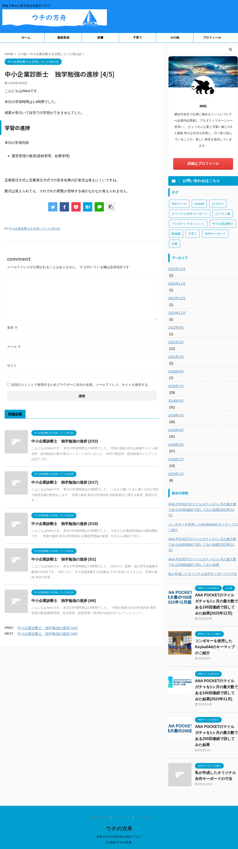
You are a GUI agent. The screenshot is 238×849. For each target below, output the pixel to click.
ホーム (25, 37)
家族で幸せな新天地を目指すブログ (119, 836)
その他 (174, 37)
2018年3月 (176, 444)
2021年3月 (176, 342)
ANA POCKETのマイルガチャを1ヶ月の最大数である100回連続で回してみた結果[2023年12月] (202, 509)
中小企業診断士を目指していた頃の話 (34, 228)
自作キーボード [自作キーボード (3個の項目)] (215, 233)
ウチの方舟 (119, 829)
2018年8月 (176, 371)
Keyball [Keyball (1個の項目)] (199, 203)
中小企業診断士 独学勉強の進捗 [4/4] (47, 628)
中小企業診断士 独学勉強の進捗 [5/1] (63, 559)
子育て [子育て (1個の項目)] (192, 233)
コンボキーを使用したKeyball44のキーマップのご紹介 (203, 527)
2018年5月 (176, 415)
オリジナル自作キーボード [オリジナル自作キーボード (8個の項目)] (190, 213)
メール (14, 346)
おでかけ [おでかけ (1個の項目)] (218, 203)
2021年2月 (176, 357)
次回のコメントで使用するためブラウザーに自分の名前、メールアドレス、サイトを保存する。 (81, 385)
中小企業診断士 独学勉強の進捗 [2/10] (64, 441)
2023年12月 (177, 269)
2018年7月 (176, 386)
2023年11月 (177, 283)
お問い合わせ (100, 817)
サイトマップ (122, 817)
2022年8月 (176, 327)
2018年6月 (176, 401)
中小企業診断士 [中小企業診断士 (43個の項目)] (222, 223)
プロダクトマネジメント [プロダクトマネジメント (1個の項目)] (188, 223)
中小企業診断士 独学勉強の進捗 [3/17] (64, 482)
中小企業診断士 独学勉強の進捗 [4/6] (63, 601)
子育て (137, 37)
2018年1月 (176, 474)
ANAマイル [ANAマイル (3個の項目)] (179, 203)
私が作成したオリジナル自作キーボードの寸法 (202, 574)
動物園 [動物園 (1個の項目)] (176, 233)
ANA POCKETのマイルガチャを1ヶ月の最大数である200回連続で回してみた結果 (202, 562)
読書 (100, 37)
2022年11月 (177, 313)
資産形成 (63, 37)
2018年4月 (176, 430)
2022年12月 (177, 298)
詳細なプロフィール (203, 163)
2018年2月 (176, 459)
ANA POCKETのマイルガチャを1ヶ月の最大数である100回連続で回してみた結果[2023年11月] (202, 544)
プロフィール (212, 37)
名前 (12, 327)
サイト (12, 365)
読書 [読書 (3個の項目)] (175, 243)
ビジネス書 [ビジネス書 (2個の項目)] (222, 213)
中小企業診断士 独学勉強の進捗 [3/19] (64, 524)
